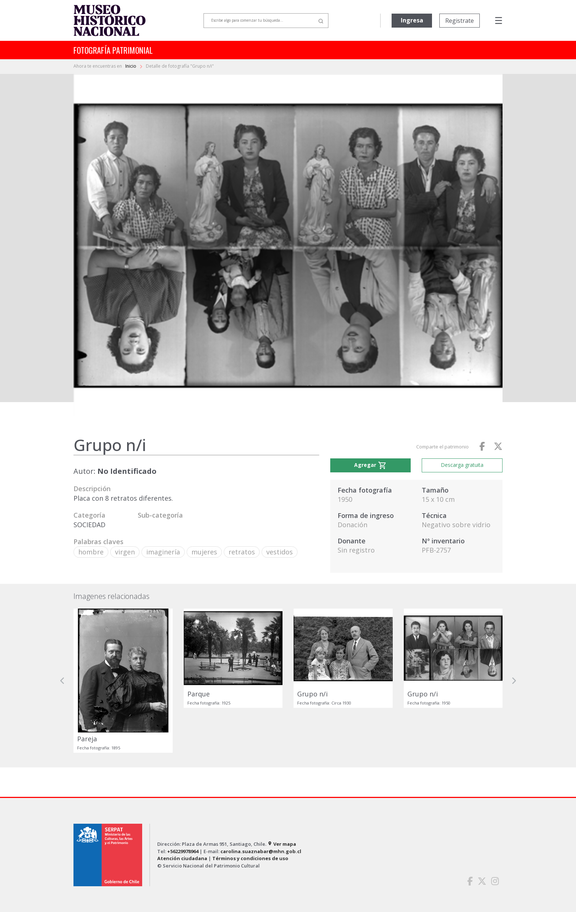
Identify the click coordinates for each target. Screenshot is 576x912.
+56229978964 (182, 851)
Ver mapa (281, 844)
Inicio (131, 66)
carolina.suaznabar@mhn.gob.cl (260, 851)
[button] (62, 680)
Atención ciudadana (182, 858)
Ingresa (412, 20)
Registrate (459, 21)
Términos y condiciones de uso (250, 858)
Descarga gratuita (462, 464)
